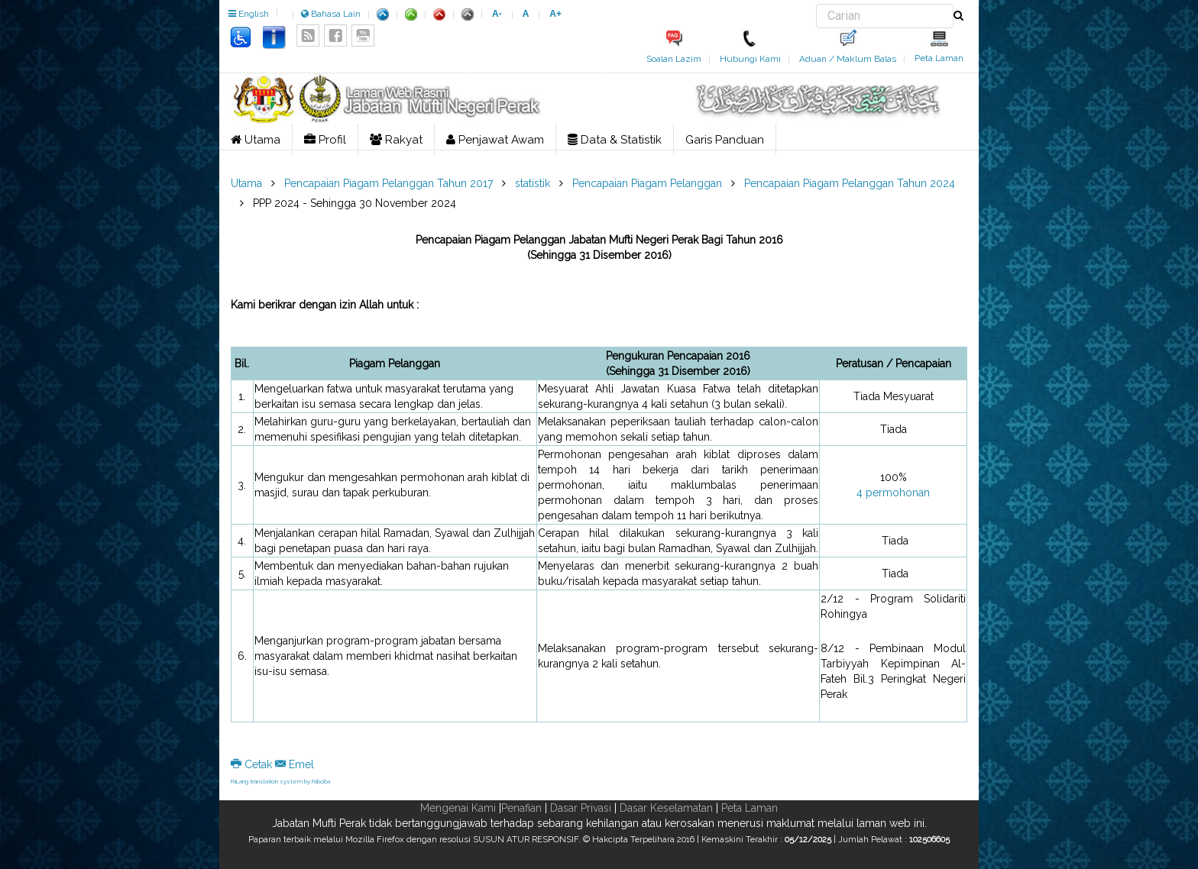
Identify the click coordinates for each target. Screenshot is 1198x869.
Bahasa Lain (331, 13)
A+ (555, 13)
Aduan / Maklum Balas (847, 58)
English (248, 13)
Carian (816, 4)
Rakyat (396, 140)
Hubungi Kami (750, 58)
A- (497, 13)
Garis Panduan (724, 140)
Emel (294, 764)
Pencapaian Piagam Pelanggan (647, 183)
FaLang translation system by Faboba (280, 781)
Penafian (521, 808)
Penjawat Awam (495, 140)
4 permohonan (893, 492)
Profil (325, 140)
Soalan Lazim (673, 58)
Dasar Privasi (580, 808)
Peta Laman (939, 58)
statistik (532, 183)
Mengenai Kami (458, 808)
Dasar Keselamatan (666, 808)
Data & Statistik (615, 140)
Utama (255, 140)
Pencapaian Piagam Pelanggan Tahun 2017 (388, 183)
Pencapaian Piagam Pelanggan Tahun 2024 (849, 183)
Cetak (253, 764)
